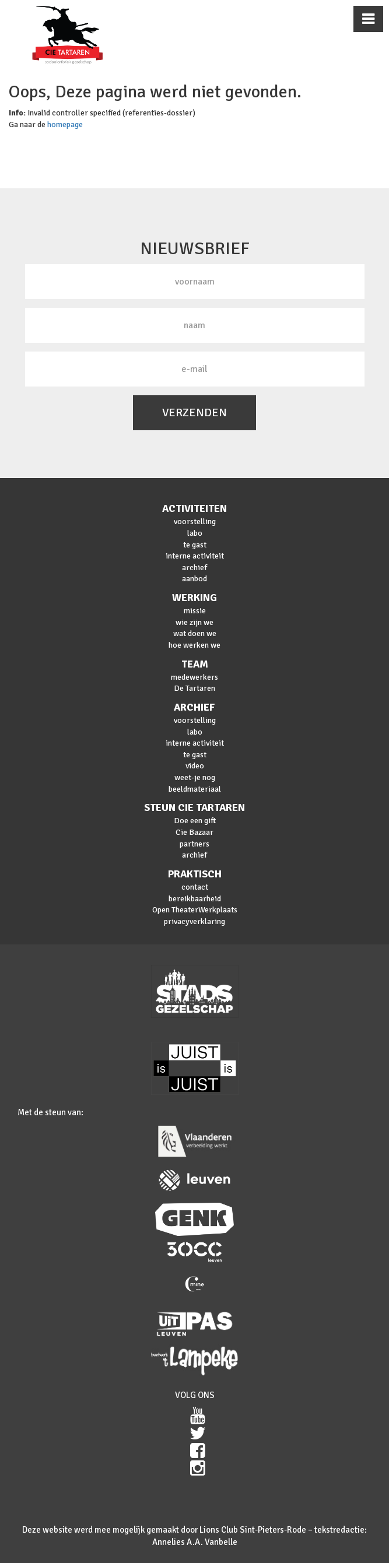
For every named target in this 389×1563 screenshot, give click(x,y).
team (194, 664)
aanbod (194, 579)
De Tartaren (194, 688)
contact (194, 887)
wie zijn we (194, 622)
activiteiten (194, 508)
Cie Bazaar (194, 832)
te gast (194, 545)
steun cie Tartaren (194, 807)
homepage (65, 124)
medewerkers (194, 677)
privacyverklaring (194, 921)
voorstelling (195, 521)
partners (194, 844)
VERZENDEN (194, 412)
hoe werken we (194, 645)
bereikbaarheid (195, 899)
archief (194, 567)
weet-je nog (194, 777)
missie (195, 611)
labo (194, 533)
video (194, 766)
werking (194, 597)
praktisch (195, 873)
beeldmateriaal (195, 789)
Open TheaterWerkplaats (194, 910)
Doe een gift (195, 821)
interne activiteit (195, 556)
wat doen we (194, 633)
